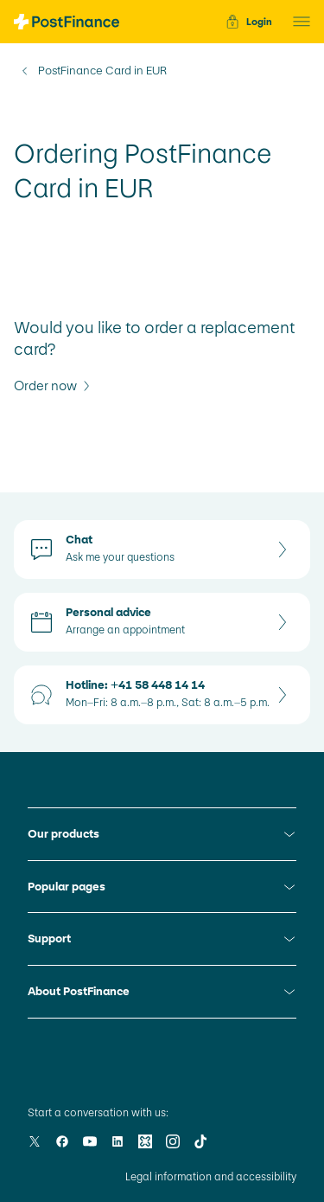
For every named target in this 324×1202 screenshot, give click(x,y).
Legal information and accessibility (210, 1177)
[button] (296, 21)
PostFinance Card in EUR (102, 71)
